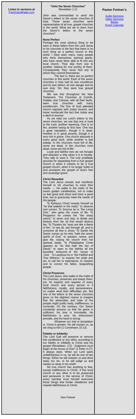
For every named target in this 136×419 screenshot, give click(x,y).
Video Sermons (114, 19)
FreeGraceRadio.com (21, 12)
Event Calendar (114, 25)
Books (114, 22)
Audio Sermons (114, 16)
